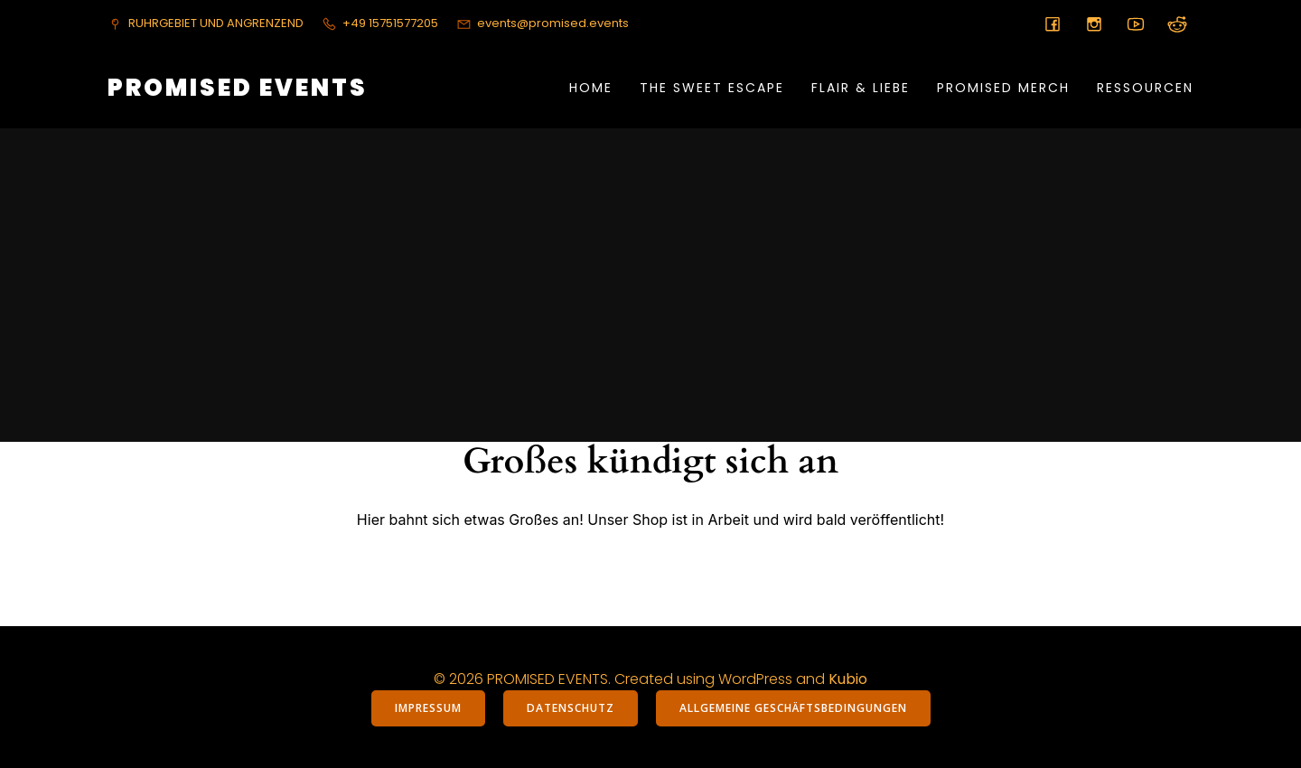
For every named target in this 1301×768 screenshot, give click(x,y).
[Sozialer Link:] (1052, 23)
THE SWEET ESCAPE (712, 88)
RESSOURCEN (1145, 88)
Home (591, 88)
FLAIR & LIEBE (860, 88)
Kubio (847, 679)
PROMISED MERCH (1003, 88)
